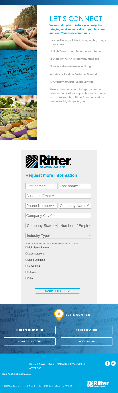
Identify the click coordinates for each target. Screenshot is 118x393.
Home (32, 364)
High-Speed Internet (29, 330)
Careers (62, 364)
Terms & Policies (35, 386)
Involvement (77, 364)
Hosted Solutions (29, 341)
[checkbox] (58, 264)
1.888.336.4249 (22, 373)
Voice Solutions (86, 330)
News (42, 364)
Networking (87, 341)
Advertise (35, 368)
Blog (51, 364)
